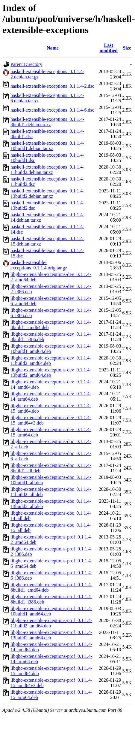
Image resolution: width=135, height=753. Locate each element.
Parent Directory (26, 64)
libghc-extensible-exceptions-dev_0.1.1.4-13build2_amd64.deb (50, 372)
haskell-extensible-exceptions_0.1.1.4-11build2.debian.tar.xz (47, 169)
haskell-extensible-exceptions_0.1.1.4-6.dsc (52, 109)
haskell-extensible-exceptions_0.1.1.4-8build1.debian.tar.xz (47, 122)
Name (53, 47)
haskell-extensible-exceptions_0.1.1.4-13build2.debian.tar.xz (47, 193)
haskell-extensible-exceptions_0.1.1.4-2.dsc (52, 86)
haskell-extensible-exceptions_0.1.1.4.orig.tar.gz (38, 265)
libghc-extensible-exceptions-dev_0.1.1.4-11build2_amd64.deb (50, 360)
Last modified (108, 48)
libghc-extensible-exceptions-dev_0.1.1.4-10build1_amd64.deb (50, 348)
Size (127, 47)
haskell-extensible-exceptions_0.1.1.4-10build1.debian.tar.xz (47, 146)
